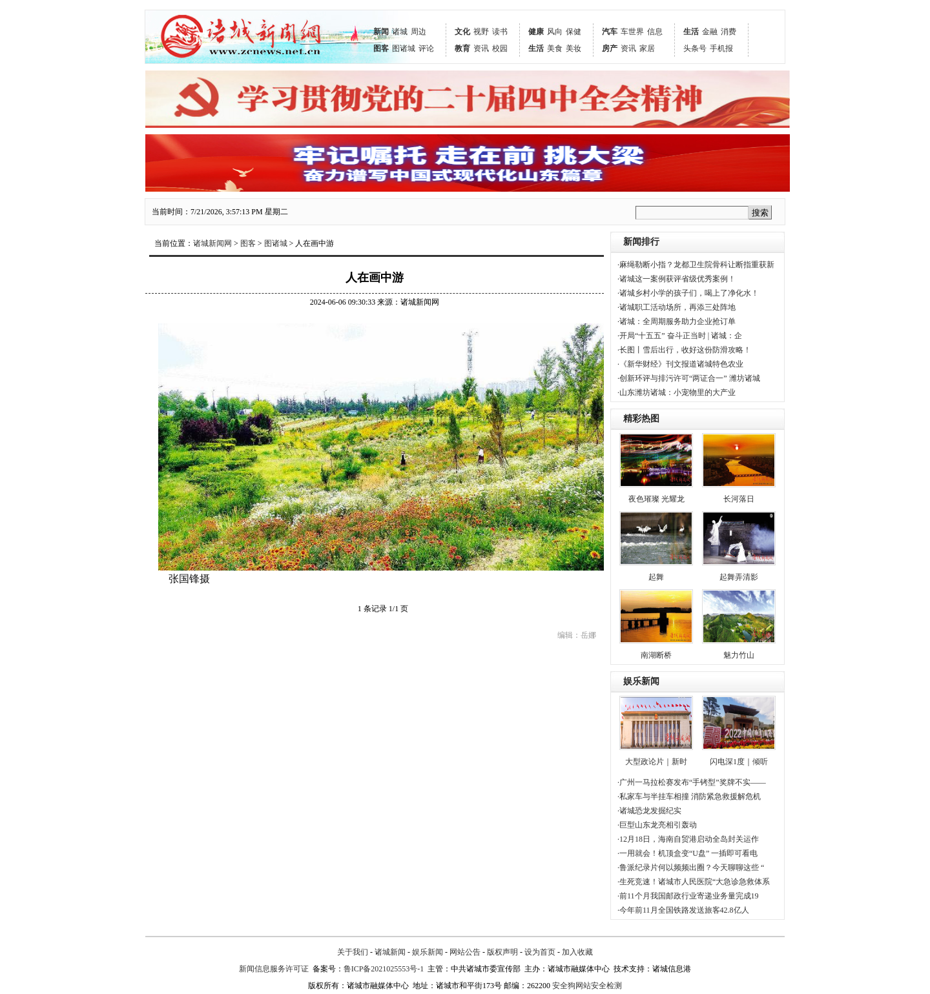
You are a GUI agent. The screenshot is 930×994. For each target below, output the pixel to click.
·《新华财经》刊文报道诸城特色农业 (680, 364)
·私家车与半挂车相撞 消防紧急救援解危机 (689, 796)
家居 (647, 48)
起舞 (656, 577)
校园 (500, 48)
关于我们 (352, 952)
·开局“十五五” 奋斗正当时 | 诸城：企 (679, 335)
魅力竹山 (738, 655)
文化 (462, 31)
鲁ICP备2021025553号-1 (384, 968)
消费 (728, 31)
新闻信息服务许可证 (274, 968)
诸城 (400, 31)
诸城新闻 (390, 952)
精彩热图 (641, 418)
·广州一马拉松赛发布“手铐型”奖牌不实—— (691, 782)
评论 (426, 48)
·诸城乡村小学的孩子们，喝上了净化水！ (688, 293)
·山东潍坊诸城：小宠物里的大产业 (676, 392)
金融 (710, 31)
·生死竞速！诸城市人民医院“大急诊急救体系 (693, 881)
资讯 (481, 48)
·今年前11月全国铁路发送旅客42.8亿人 (683, 910)
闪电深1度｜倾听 (739, 761)
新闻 (381, 31)
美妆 (573, 48)
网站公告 (465, 952)
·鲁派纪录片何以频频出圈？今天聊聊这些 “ (690, 867)
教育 (462, 48)
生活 (536, 48)
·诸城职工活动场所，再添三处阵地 (676, 307)
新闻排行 (641, 242)
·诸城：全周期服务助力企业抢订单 (676, 321)
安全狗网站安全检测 (587, 985)
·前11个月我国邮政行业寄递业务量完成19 (688, 895)
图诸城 (403, 48)
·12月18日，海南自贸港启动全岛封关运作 (688, 839)
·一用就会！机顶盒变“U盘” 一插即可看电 (687, 853)
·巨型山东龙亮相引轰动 (657, 824)
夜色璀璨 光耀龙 (656, 498)
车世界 (632, 31)
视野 (481, 31)
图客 (381, 48)
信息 (655, 31)
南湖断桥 (656, 655)
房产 (609, 48)
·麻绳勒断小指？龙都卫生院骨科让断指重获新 (695, 264)
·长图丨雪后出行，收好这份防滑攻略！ (684, 349)
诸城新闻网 (212, 243)
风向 (555, 31)
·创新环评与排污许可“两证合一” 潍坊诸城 (688, 378)
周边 (418, 31)
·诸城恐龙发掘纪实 (649, 810)
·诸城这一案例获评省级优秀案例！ (676, 278)
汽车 (609, 31)
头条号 (695, 48)
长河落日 (738, 498)
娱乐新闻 (641, 681)
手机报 (721, 48)
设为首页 (539, 952)
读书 (500, 31)
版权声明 (502, 952)
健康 (536, 31)
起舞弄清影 (738, 577)
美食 (555, 48)
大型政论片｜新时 (656, 761)
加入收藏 (577, 952)
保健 (573, 31)
